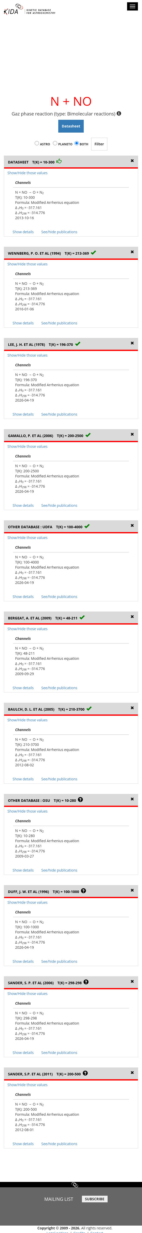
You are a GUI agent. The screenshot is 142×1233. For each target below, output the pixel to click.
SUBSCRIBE (94, 1198)
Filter (99, 144)
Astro (45, 144)
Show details (23, 231)
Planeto (65, 144)
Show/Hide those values (27, 172)
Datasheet (71, 126)
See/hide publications (59, 231)
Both (84, 144)
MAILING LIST (58, 1199)
